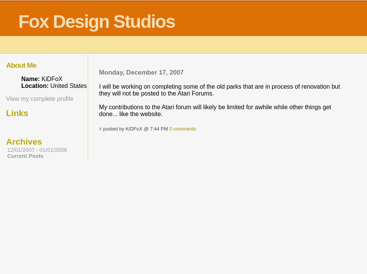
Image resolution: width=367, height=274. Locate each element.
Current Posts (25, 156)
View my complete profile (40, 99)
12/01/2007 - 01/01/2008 (37, 150)
